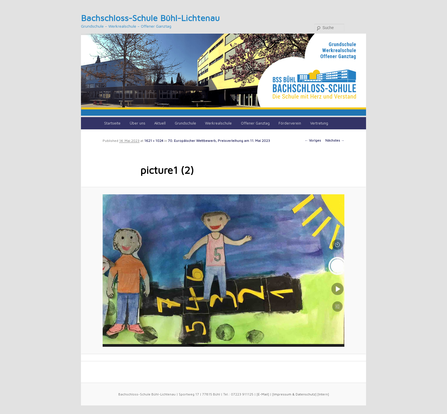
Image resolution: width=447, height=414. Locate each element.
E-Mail (263, 394)
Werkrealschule (218, 123)
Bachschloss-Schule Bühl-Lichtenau (150, 18)
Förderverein (290, 123)
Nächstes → (334, 140)
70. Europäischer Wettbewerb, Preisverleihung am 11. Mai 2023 (219, 140)
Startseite (112, 123)
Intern (323, 394)
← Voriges (313, 140)
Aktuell (160, 123)
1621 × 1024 (153, 140)
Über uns (137, 123)
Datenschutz (305, 394)
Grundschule (185, 123)
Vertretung (319, 123)
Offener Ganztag (255, 123)
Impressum (282, 394)
